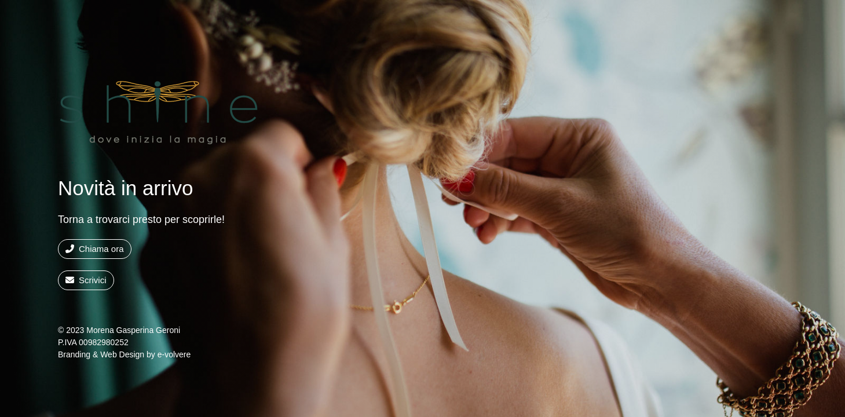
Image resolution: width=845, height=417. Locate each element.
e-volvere (174, 354)
